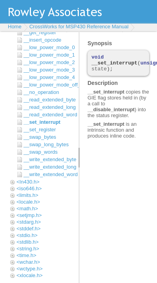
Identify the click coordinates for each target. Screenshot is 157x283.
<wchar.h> (28, 262)
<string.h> (27, 249)
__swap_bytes (40, 137)
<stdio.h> (27, 235)
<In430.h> (28, 182)
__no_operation (41, 92)
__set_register (40, 129)
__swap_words (41, 152)
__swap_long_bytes (46, 144)
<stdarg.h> (28, 222)
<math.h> (27, 208)
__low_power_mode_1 (49, 55)
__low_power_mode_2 (49, 62)
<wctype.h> (29, 269)
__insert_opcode (42, 40)
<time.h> (26, 255)
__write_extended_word (49, 174)
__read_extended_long (49, 107)
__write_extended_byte (49, 159)
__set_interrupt (42, 122)
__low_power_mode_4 (49, 77)
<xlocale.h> (29, 275)
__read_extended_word (49, 115)
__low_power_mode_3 (49, 70)
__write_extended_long (49, 167)
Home (15, 26)
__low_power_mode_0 (49, 47)
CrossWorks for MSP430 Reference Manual (79, 26)
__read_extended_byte (49, 100)
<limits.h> (27, 195)
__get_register (40, 32)
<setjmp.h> (29, 215)
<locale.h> (28, 202)
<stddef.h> (28, 229)
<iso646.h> (29, 188)
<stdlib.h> (27, 242)
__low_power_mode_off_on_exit (49, 85)
